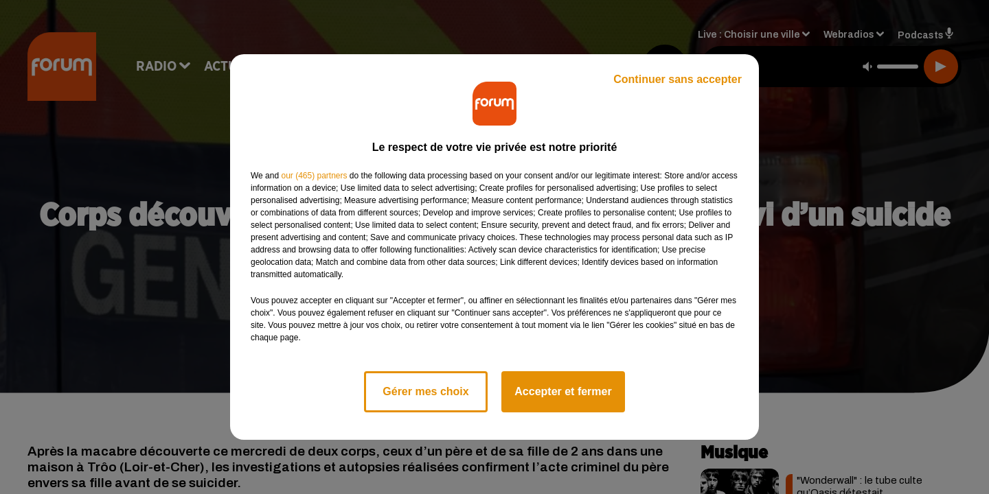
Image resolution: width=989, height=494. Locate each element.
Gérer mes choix (425, 391)
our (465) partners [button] (314, 175)
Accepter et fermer (562, 391)
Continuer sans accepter (677, 79)
